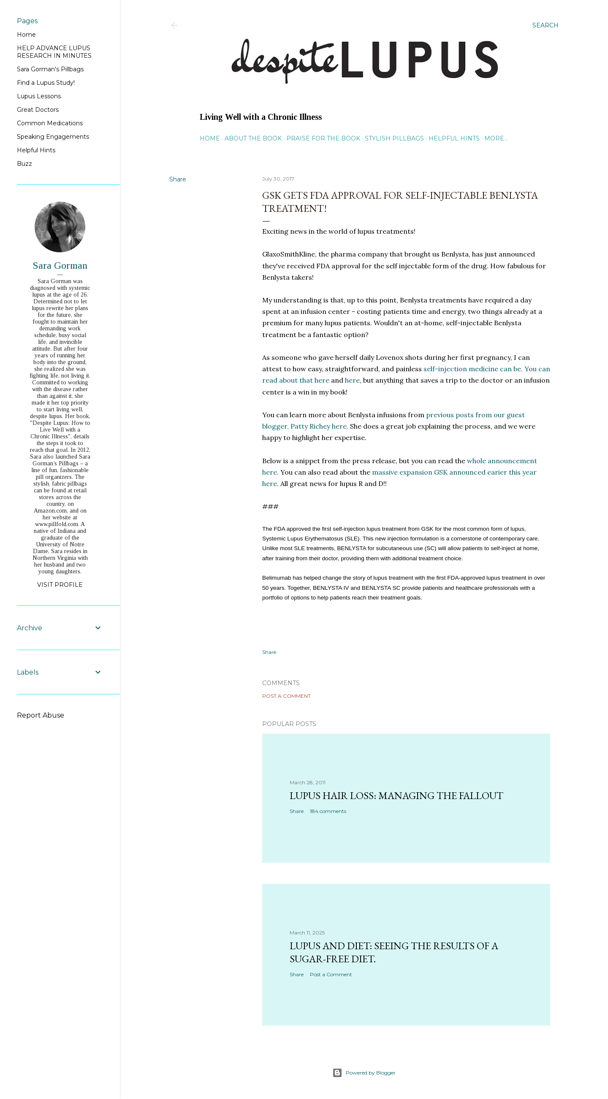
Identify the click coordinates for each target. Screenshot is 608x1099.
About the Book (253, 138)
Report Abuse (40, 715)
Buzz (24, 163)
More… (496, 138)
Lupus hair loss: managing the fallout (396, 795)
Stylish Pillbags (394, 138)
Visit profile (60, 585)
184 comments (328, 811)
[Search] (545, 25)
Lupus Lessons (39, 96)
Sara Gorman (60, 265)
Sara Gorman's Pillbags (50, 69)
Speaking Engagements (53, 136)
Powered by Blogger (364, 1073)
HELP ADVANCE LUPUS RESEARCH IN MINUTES (54, 51)
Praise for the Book (323, 138)
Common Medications (50, 123)
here (352, 380)
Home (210, 138)
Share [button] (177, 179)
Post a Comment (286, 696)
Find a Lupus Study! (46, 82)
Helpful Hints (454, 138)
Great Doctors (38, 109)
